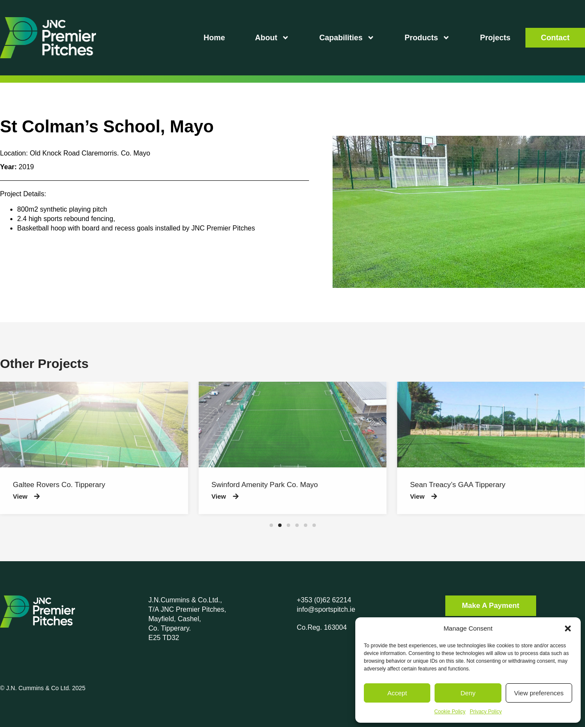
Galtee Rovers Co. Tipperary (59, 485)
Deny (467, 693)
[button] (568, 628)
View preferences (539, 693)
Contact (555, 37)
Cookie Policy (449, 712)
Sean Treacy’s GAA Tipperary (458, 485)
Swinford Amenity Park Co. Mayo (264, 485)
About (272, 38)
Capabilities (347, 38)
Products (427, 38)
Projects (495, 37)
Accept (397, 693)
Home (214, 37)
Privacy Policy (486, 712)
